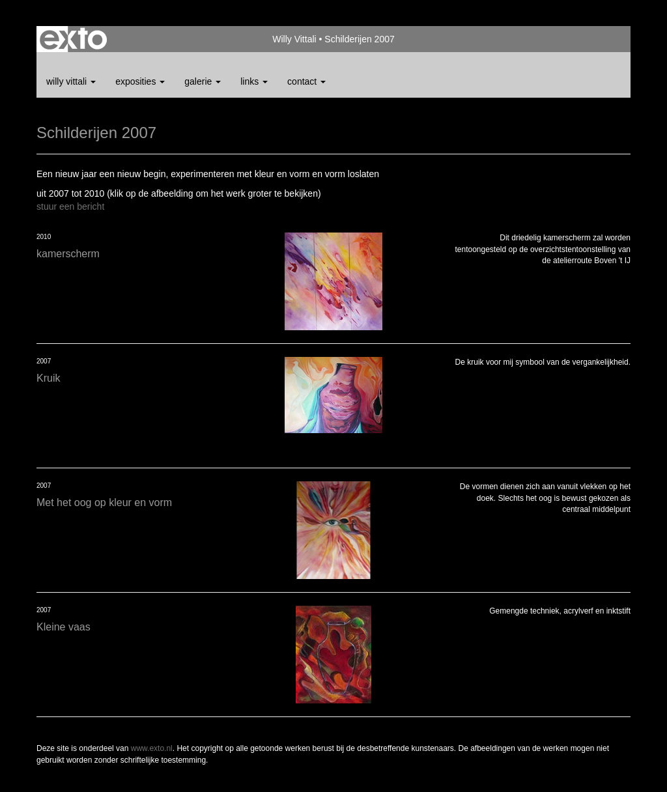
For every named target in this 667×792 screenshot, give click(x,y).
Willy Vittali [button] (71, 81)
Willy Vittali (294, 39)
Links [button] (254, 81)
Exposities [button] (140, 81)
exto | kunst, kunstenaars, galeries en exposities (73, 39)
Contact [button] (306, 81)
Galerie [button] (202, 81)
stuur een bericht (70, 206)
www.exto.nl (152, 748)
